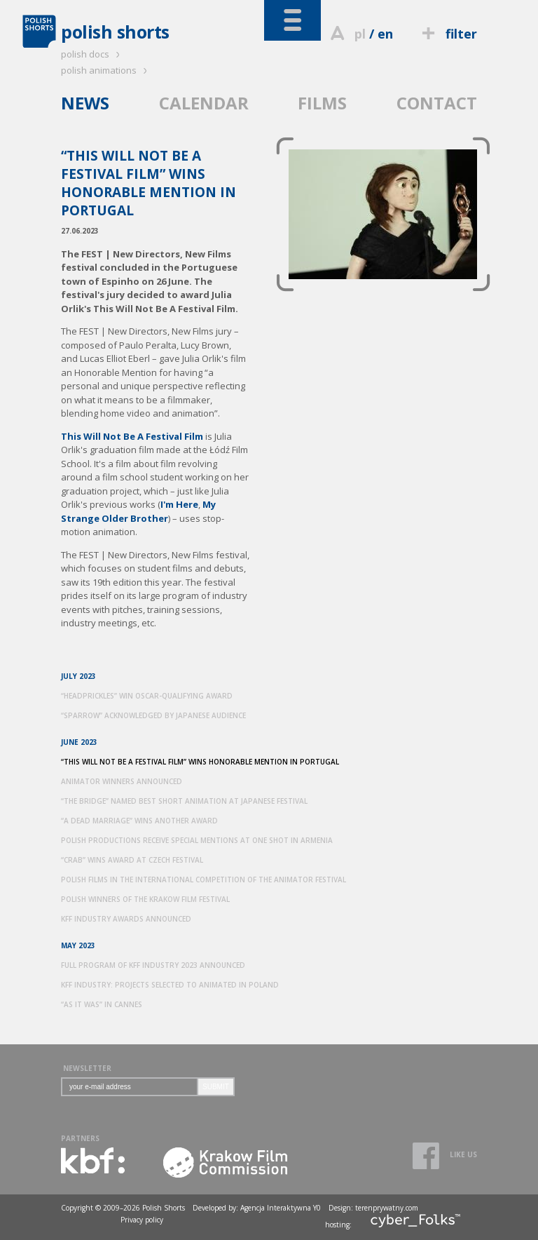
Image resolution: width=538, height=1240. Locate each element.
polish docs (92, 54)
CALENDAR (204, 102)
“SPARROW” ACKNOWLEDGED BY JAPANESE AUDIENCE (153, 715)
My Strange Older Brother (138, 511)
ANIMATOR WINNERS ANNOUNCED (121, 781)
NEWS (85, 102)
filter (447, 33)
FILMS (322, 102)
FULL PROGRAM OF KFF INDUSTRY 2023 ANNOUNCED (153, 965)
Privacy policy (141, 1220)
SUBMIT (215, 1087)
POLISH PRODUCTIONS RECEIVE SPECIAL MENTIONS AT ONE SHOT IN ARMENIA (197, 840)
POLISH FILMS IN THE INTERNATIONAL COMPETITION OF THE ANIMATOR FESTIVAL (203, 879)
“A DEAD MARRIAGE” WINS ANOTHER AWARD (139, 820)
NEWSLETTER (87, 1068)
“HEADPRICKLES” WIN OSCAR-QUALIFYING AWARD (147, 696)
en (385, 33)
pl (360, 33)
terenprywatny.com (386, 1208)
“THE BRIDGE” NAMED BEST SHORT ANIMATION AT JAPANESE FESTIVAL (184, 801)
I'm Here (179, 504)
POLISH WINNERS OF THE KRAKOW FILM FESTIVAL (145, 899)
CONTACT (436, 102)
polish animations (106, 70)
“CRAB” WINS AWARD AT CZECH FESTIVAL (132, 860)
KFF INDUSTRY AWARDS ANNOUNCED (126, 919)
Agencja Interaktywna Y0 (280, 1208)
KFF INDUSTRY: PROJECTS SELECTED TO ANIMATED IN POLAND (170, 985)
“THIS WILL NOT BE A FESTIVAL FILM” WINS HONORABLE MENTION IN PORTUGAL (200, 762)
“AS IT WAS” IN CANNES (101, 1004)
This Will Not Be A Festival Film (132, 436)
